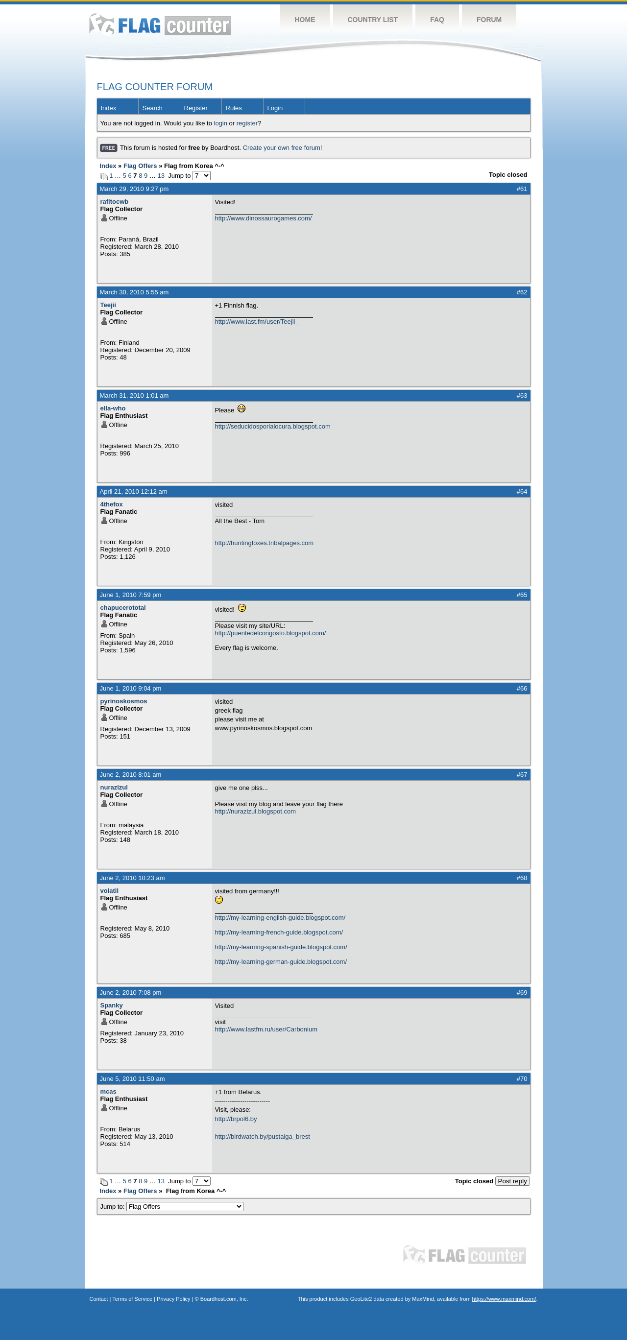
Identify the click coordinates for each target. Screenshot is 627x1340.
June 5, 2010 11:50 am (132, 1078)
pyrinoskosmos (123, 701)
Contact (99, 1299)
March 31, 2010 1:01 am (134, 395)
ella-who (113, 408)
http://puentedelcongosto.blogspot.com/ (270, 633)
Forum (489, 20)
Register (196, 108)
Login (275, 108)
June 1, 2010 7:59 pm (131, 594)
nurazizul (114, 787)
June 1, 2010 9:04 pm (131, 688)
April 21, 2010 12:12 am (134, 491)
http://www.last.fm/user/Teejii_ (257, 321)
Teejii (108, 305)
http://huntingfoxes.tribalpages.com (264, 543)
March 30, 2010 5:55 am (134, 292)
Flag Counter (160, 24)
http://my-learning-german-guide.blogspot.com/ (281, 961)
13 (161, 175)
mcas (108, 1091)
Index (109, 108)
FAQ (437, 20)
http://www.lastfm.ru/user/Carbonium (266, 1029)
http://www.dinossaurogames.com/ (263, 218)
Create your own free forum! (282, 147)
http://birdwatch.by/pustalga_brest (262, 1136)
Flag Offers (140, 165)
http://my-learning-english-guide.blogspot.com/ (280, 917)
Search (153, 108)
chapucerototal (123, 607)
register (247, 123)
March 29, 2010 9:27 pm (134, 188)
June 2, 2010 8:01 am (131, 774)
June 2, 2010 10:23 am (132, 878)
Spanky (111, 1005)
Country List (373, 20)
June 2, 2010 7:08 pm (131, 992)
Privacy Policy (173, 1299)
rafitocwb (114, 201)
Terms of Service (132, 1299)
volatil (109, 890)
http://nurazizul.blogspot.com (255, 811)
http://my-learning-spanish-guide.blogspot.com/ (281, 947)
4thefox (111, 504)
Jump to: (172, 1206)
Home (305, 20)
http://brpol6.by (236, 1119)
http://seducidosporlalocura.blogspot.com (273, 426)
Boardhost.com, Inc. (224, 1299)
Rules (234, 108)
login (220, 123)
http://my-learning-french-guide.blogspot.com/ (279, 932)
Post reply (512, 1181)
